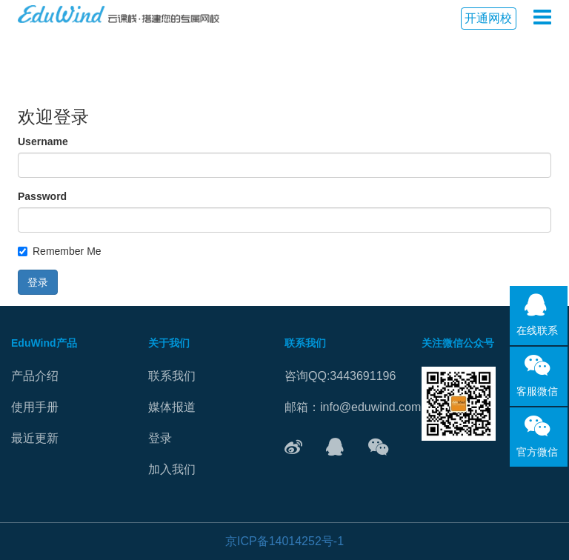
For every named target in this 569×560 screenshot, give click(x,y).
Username (43, 141)
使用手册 (35, 407)
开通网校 (488, 18)
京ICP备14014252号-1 (284, 541)
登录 (37, 282)
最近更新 (35, 438)
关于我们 (169, 343)
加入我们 (172, 469)
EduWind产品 (44, 343)
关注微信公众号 (458, 343)
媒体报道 (172, 407)
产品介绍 (35, 376)
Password (42, 196)
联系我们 (172, 376)
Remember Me (60, 251)
